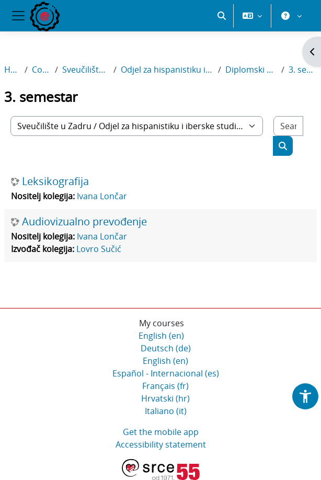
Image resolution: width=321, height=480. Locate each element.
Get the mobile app (161, 432)
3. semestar (303, 69)
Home (12, 69)
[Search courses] (288, 126)
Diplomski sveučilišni (251, 69)
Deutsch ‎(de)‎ (166, 348)
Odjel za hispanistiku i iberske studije (167, 69)
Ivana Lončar (102, 196)
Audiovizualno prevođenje (84, 221)
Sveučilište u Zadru (85, 69)
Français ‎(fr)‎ (165, 386)
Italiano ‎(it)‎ (166, 411)
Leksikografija (55, 181)
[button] (221, 15)
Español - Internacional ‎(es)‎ (165, 373)
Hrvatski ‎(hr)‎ (165, 398)
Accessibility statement (161, 444)
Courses (41, 69)
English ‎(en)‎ (161, 335)
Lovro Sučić (98, 249)
